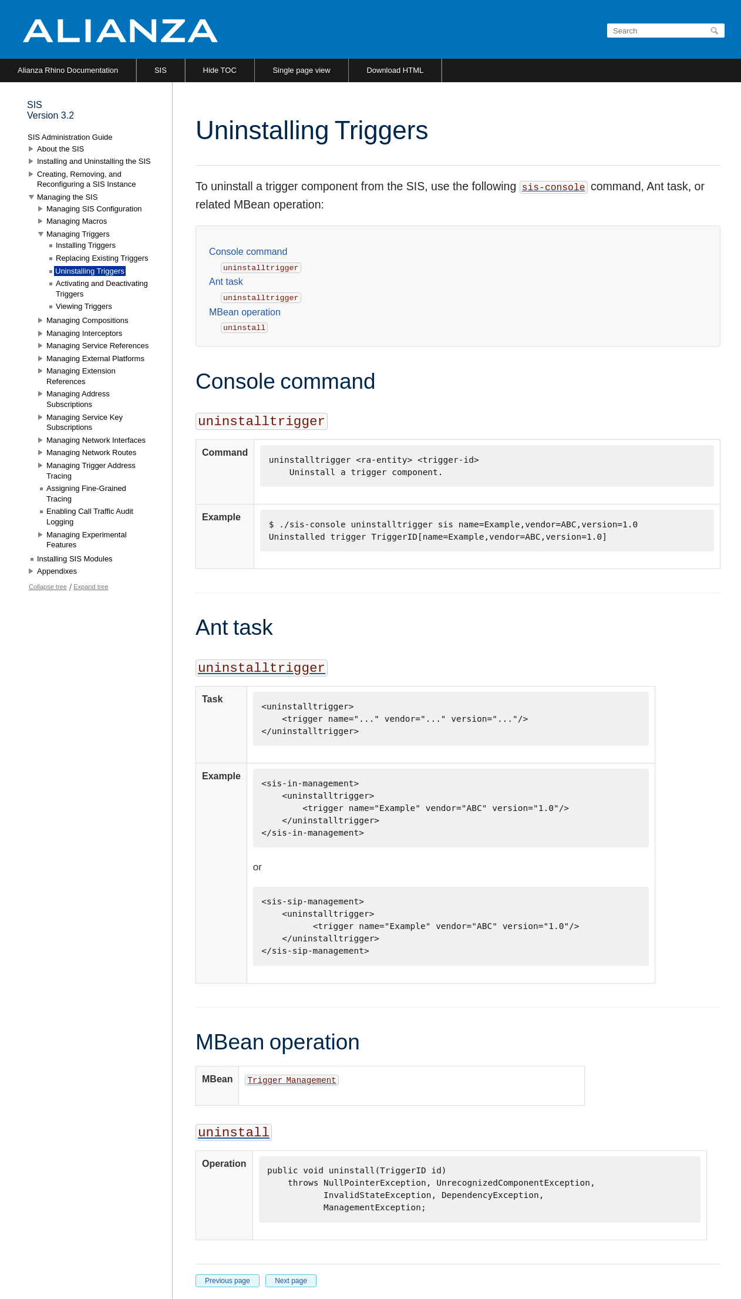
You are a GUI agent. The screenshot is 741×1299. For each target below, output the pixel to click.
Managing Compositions (87, 320)
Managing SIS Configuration (94, 208)
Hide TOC (220, 70)
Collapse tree (48, 586)
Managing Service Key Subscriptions (84, 422)
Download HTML (394, 70)
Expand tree (90, 586)
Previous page (227, 1281)
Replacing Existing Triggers (102, 258)
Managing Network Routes (91, 452)
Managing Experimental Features (86, 540)
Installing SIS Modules (75, 558)
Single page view (301, 70)
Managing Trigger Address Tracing (91, 470)
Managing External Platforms (95, 358)
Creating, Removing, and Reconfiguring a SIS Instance (86, 179)
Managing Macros (76, 221)
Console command (248, 252)
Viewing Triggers (84, 306)
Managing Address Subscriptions (78, 399)
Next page (291, 1281)
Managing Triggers (78, 234)
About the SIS (60, 148)
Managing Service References (97, 345)
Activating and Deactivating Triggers (102, 288)
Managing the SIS (67, 197)
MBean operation (245, 312)
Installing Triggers (86, 245)
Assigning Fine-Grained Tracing (86, 493)
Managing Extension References (81, 376)
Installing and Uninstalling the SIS (94, 161)
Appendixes (57, 571)
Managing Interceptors (84, 333)
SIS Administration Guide (70, 137)
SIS (160, 70)
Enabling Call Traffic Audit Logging (89, 516)
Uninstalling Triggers (89, 271)
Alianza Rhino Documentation (68, 70)
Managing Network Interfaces (96, 440)
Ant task (226, 282)
